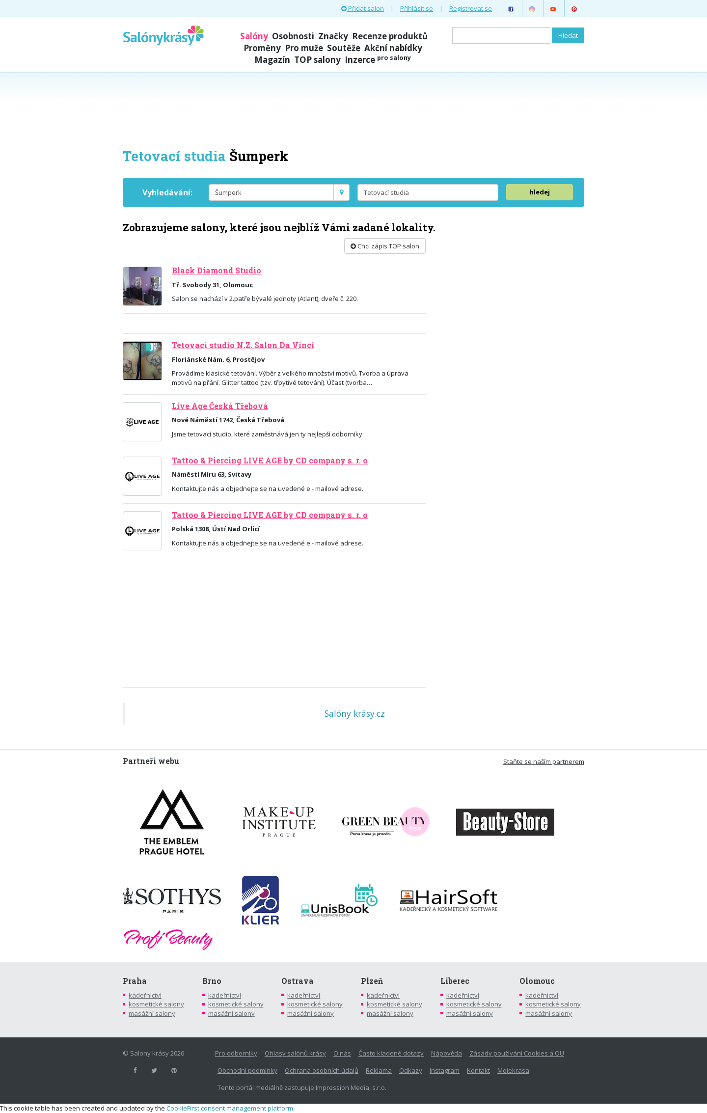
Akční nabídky (393, 48)
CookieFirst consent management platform (229, 1108)
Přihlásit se (416, 8)
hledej (539, 192)
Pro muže (304, 48)
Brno (211, 981)
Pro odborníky (236, 1053)
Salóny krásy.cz (355, 713)
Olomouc (537, 981)
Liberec (454, 981)
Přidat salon (362, 8)
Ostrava (297, 981)
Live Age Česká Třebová (220, 406)
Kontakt (478, 1070)
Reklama (379, 1070)
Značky (333, 36)
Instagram (445, 1070)
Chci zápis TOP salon (385, 246)
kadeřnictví (145, 995)
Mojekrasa (513, 1070)
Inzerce (378, 59)
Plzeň (372, 981)
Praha (135, 981)
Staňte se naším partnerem (543, 761)
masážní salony (152, 1013)
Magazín (272, 59)
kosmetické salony (156, 1004)
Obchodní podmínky (247, 1070)
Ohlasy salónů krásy (295, 1053)
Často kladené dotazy (391, 1053)
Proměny (262, 48)
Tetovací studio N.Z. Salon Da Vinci (243, 345)
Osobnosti (293, 36)
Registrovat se (470, 8)
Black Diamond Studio (216, 270)
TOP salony (317, 59)
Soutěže (343, 48)
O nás (342, 1053)
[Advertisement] (353, 109)
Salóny (254, 36)
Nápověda (446, 1053)
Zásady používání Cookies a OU (516, 1053)
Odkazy (410, 1070)
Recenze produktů (390, 36)
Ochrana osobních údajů (321, 1070)
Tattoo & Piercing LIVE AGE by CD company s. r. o (270, 460)
